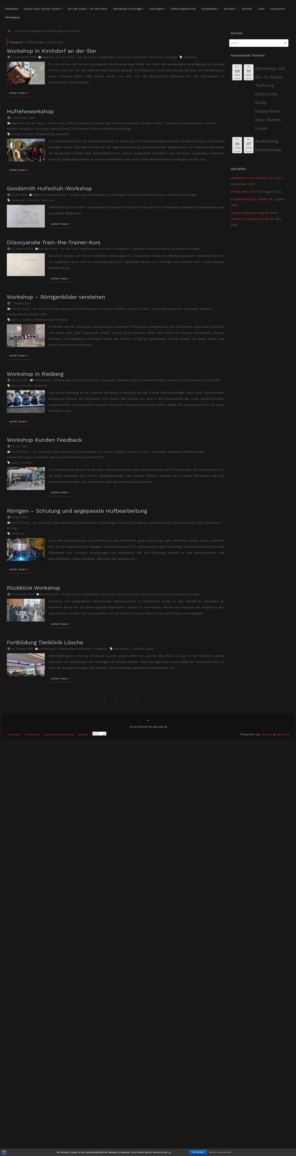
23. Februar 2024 (22, 248)
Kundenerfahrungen (152, 380)
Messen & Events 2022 (32, 314)
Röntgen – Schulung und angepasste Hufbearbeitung (77, 511)
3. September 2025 (24, 57)
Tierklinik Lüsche (142, 648)
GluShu (146, 123)
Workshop (190, 57)
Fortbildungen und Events (114, 57)
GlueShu (134, 123)
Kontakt (83, 734)
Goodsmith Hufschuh (26, 200)
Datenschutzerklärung (58, 734)
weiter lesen (20, 92)
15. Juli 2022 (19, 446)
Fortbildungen (97, 194)
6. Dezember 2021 (23, 594)
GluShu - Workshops (167, 123)
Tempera (267, 734)
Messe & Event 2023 (64, 128)
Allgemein (48, 57)
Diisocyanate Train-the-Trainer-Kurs (53, 242)
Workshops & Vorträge (162, 57)
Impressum (32, 734)
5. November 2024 (23, 117)
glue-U (16, 319)
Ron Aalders (122, 648)
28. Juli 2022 (20, 380)
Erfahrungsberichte (79, 123)
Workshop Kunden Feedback (44, 440)
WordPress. (283, 734)
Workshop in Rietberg (35, 374)
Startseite (13, 734)
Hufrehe (209, 123)
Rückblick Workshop (33, 588)
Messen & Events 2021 (154, 594)
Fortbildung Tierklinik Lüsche (45, 642)
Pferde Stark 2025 (244, 191)
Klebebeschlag (44, 134)
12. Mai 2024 (19, 194)
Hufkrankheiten (192, 123)
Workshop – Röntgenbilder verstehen (56, 297)
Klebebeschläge (127, 380)
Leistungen (42, 128)
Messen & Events (90, 128)
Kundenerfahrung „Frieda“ (249, 199)
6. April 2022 (19, 517)
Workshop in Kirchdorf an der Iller (52, 51)
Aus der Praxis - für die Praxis (76, 57)
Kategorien (140, 57)
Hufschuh (47, 200)
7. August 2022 (21, 303)
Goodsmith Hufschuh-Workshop (49, 188)
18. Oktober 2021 (22, 648)
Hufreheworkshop (30, 111)
